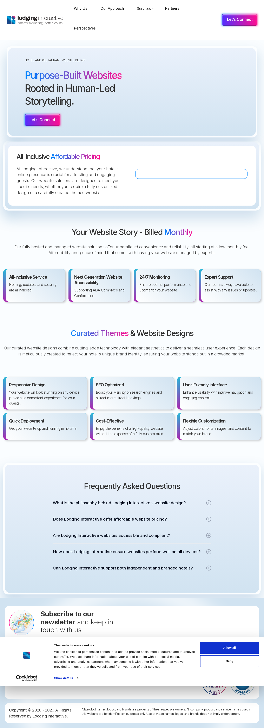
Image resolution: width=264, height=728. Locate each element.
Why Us (80, 8)
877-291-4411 (21, 676)
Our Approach (112, 8)
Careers (97, 663)
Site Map (97, 656)
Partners (172, 8)
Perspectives (85, 28)
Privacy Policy (101, 670)
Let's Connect (101, 649)
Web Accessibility (103, 677)
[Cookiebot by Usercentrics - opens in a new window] (27, 720)
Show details (63, 720)
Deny (229, 703)
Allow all (229, 689)
